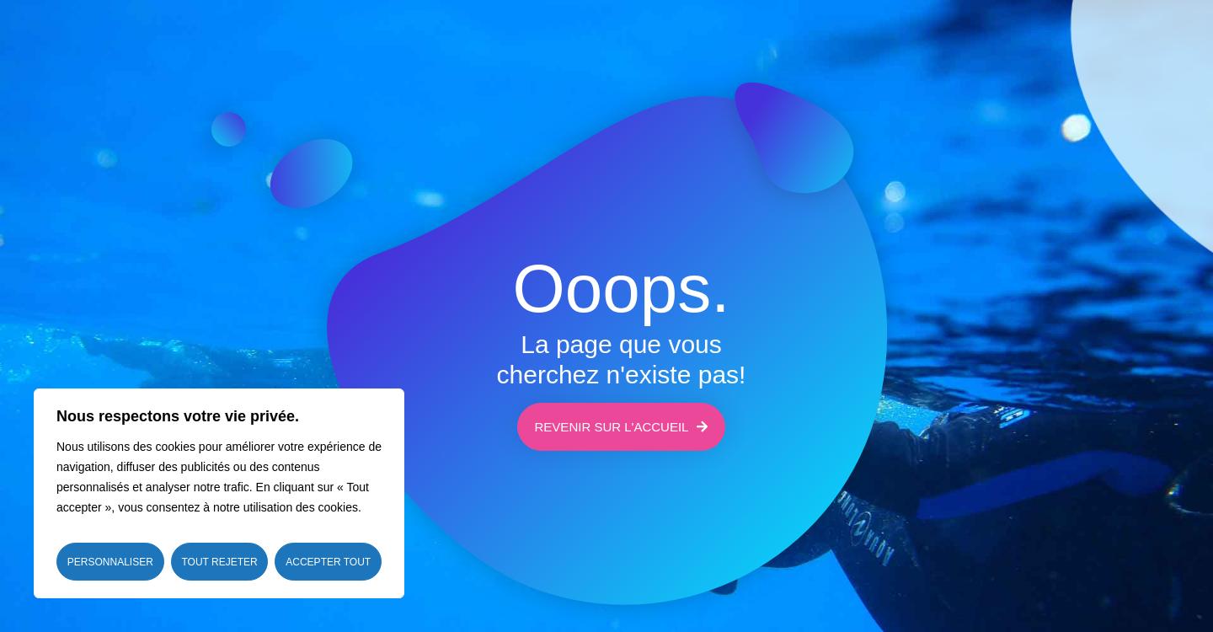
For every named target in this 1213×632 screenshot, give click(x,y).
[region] (219, 493)
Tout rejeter (219, 562)
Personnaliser (110, 562)
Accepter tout (328, 562)
